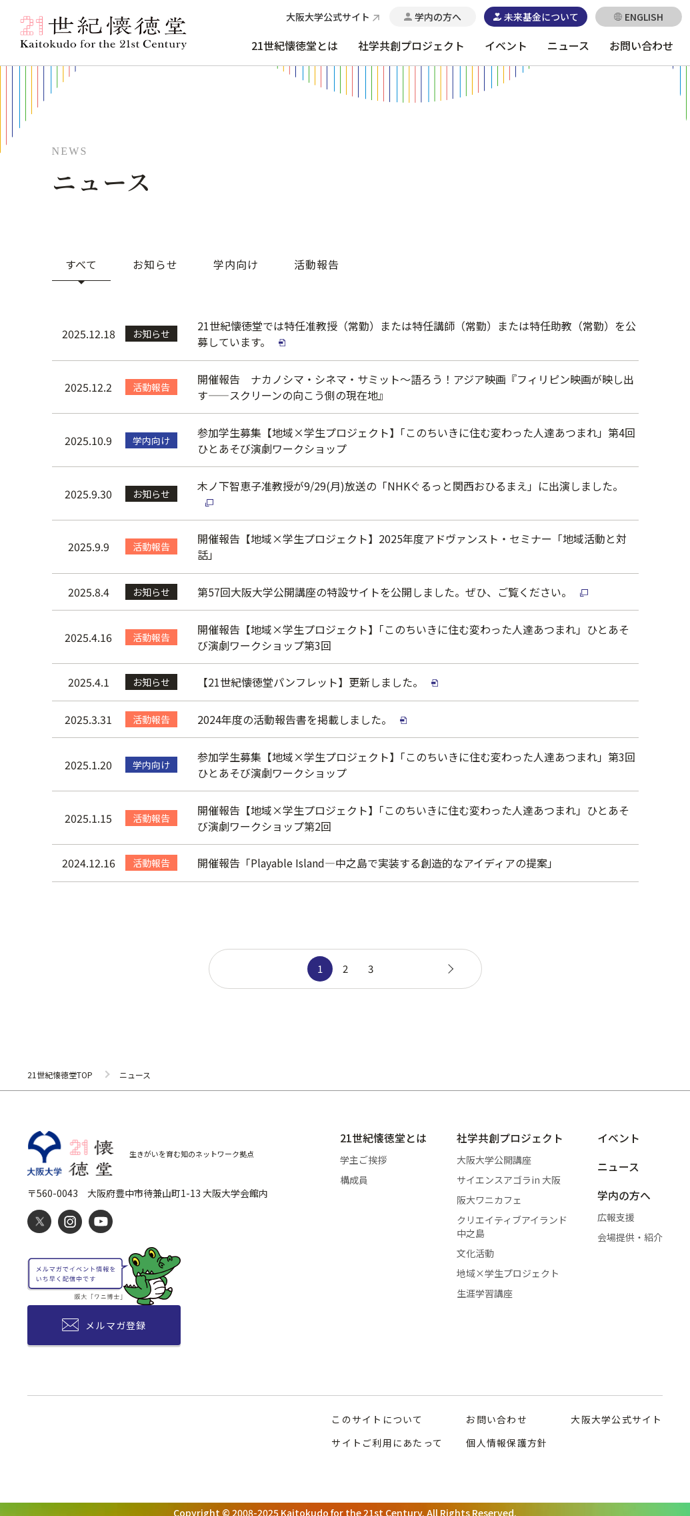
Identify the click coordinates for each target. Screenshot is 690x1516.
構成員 (354, 1174)
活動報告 (316, 264)
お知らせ (155, 264)
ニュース (568, 45)
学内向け (236, 264)
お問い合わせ (641, 45)
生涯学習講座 (485, 1287)
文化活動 (475, 1247)
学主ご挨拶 (363, 1154)
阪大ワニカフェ (489, 1194)
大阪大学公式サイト (616, 1412)
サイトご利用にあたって (387, 1436)
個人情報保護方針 (506, 1436)
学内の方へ (624, 1192)
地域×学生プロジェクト (508, 1267)
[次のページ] (448, 963)
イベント (506, 45)
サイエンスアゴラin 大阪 (509, 1174)
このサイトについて (377, 1412)
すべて (81, 264)
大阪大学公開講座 (494, 1154)
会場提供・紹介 (630, 1233)
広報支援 (616, 1213)
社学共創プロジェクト (411, 45)
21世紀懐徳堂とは (294, 45)
